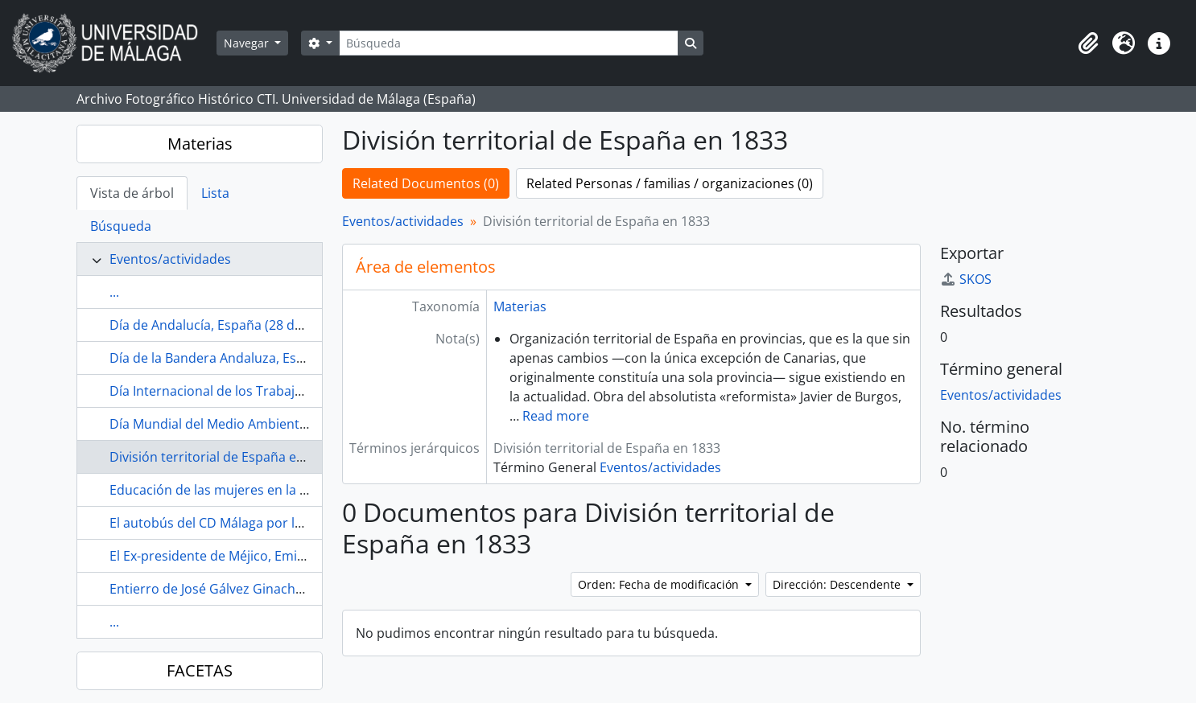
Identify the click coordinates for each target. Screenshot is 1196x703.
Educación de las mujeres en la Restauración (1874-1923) (281, 490)
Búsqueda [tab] (120, 226)
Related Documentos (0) (426, 183)
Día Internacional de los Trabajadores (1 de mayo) (260, 391)
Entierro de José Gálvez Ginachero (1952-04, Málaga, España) (292, 589)
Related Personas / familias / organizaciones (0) (669, 183)
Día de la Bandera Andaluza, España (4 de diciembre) (268, 358)
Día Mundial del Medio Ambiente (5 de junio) (243, 424)
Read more (555, 416)
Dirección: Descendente (838, 584)
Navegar (248, 43)
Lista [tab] (215, 193)
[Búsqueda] (508, 43)
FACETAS (200, 670)
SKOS (966, 279)
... (114, 292)
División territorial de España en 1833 (222, 457)
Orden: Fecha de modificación (660, 584)
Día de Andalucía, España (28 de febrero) (232, 325)
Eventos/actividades (170, 259)
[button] (1088, 43)
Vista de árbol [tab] (132, 193)
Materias (200, 143)
